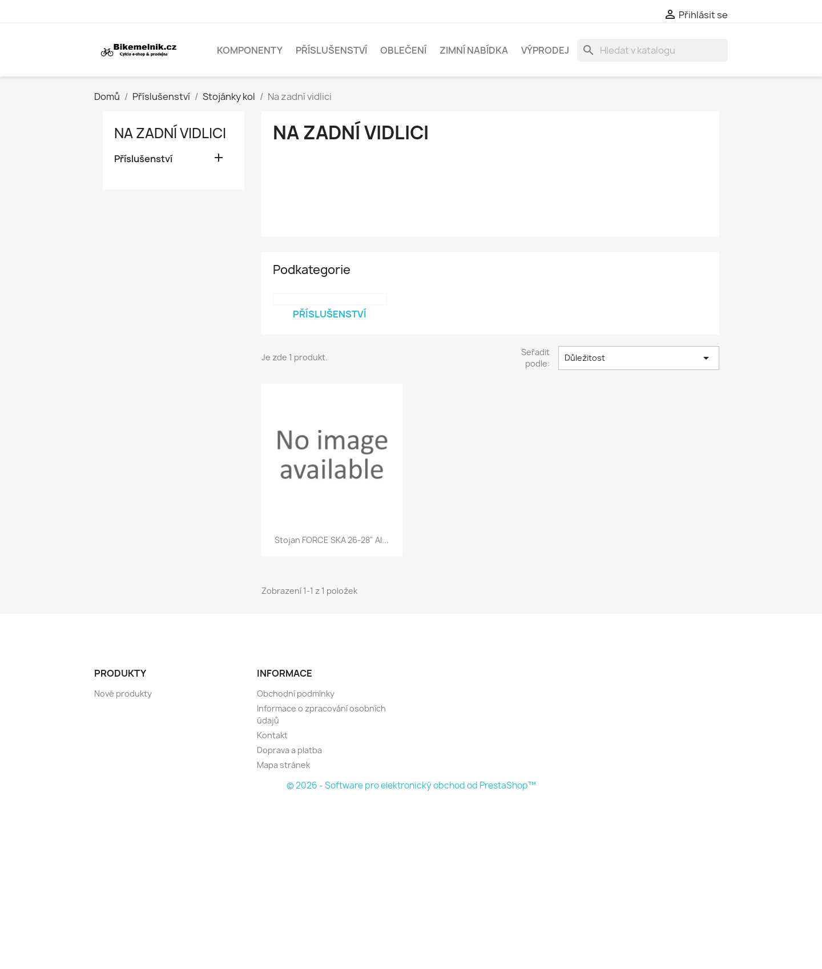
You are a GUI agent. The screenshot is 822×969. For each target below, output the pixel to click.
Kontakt (272, 735)
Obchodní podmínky (296, 693)
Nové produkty (123, 693)
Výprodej (545, 50)
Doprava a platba (289, 750)
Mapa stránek (283, 764)
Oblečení (403, 50)
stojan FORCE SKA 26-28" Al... (332, 539)
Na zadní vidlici (170, 133)
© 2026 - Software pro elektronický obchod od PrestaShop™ (411, 785)
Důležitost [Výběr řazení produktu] (639, 358)
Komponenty (250, 50)
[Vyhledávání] (652, 50)
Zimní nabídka (474, 50)
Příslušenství (331, 50)
